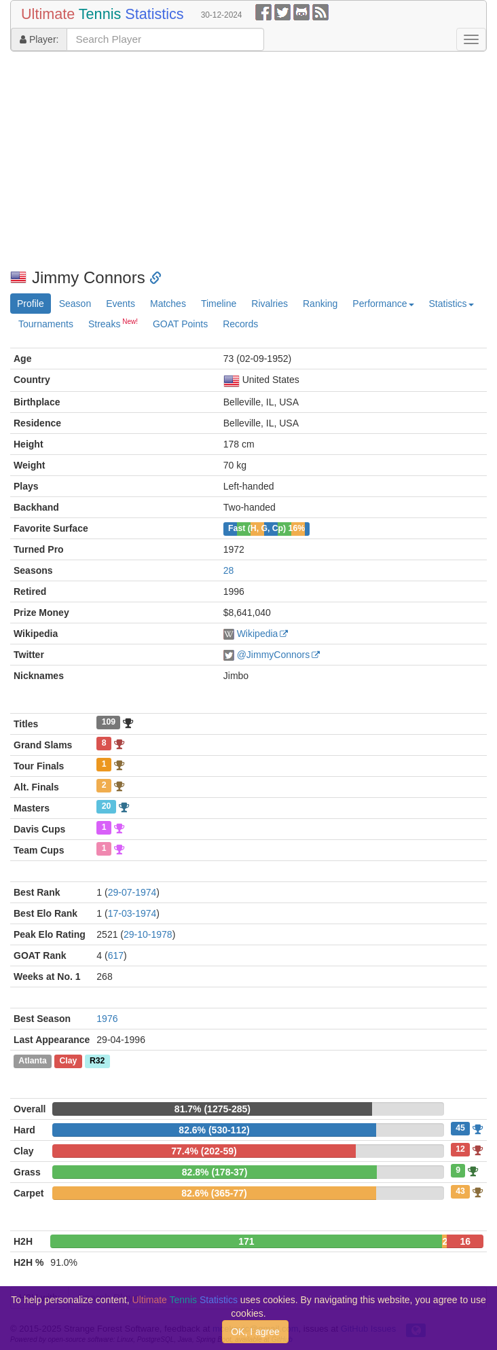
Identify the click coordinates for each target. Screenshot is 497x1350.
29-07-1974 (132, 892)
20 (106, 806)
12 (460, 1149)
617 (116, 955)
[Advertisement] (248, 160)
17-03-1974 (132, 913)
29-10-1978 (148, 934)
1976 (106, 1018)
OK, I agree (255, 1331)
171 (246, 1241)
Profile (30, 303)
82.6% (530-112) (214, 1130)
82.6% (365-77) (214, 1193)
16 (465, 1241)
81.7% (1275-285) (212, 1108)
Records (240, 323)
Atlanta (32, 1061)
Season (75, 303)
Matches (168, 303)
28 (228, 570)
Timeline (218, 303)
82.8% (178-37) (215, 1172)
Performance (382, 303)
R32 (97, 1061)
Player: (39, 39)
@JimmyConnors (273, 654)
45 (460, 1128)
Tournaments (45, 323)
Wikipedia (257, 633)
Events (120, 303)
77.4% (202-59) (204, 1151)
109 (108, 722)
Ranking (320, 303)
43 (460, 1192)
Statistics (451, 303)
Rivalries (269, 303)
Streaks (113, 323)
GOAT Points (180, 323)
